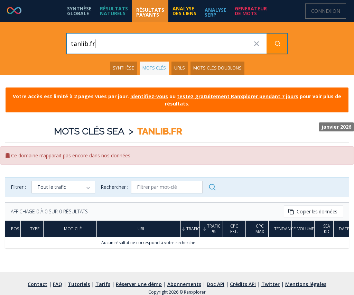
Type (32, 229)
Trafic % (211, 228)
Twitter (270, 284)
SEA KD (324, 228)
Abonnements (184, 284)
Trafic (190, 229)
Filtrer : (18, 187)
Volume (303, 229)
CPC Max (257, 228)
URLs (179, 68)
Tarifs (102, 284)
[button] (114, 11)
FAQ (57, 284)
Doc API (215, 284)
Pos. (13, 229)
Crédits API (243, 284)
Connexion (325, 11)
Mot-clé (70, 229)
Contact (37, 284)
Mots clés (154, 68)
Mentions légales (305, 284)
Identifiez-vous (149, 96)
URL (138, 229)
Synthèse (123, 68)
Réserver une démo (139, 284)
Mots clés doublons (217, 68)
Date (341, 229)
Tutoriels (79, 284)
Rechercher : (114, 187)
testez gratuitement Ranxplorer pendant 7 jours (237, 96)
